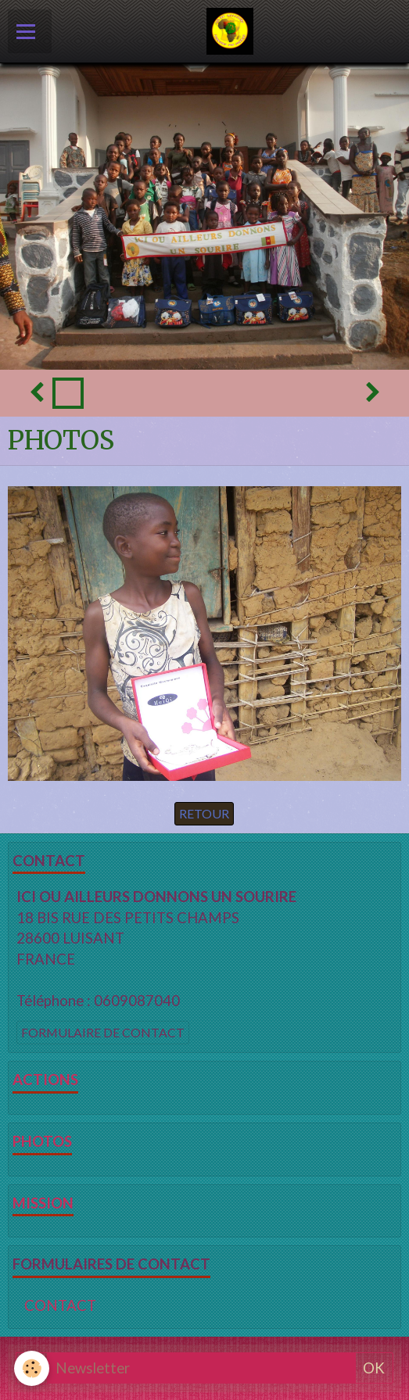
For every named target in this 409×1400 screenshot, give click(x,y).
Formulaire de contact (103, 1032)
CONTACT (60, 1305)
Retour (204, 813)
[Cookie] (31, 1368)
